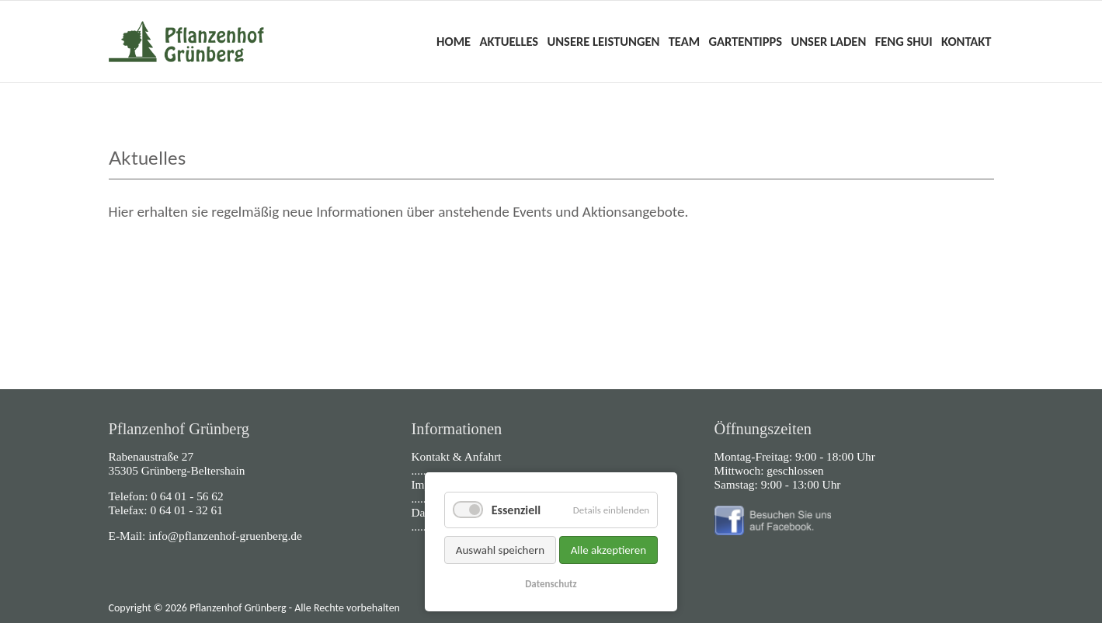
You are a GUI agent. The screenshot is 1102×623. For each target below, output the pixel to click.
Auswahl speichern (500, 550)
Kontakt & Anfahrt (457, 456)
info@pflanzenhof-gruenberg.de (225, 535)
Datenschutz (551, 584)
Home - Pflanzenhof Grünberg (186, 41)
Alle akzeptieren (609, 550)
